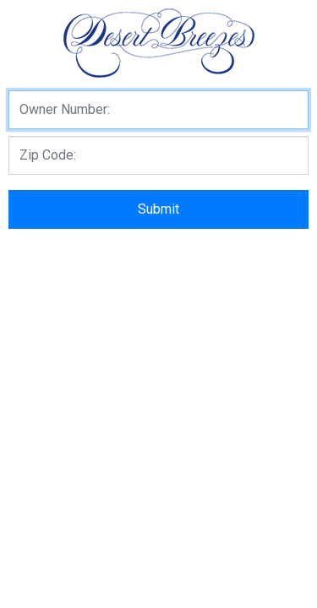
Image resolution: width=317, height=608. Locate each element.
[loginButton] (158, 209)
